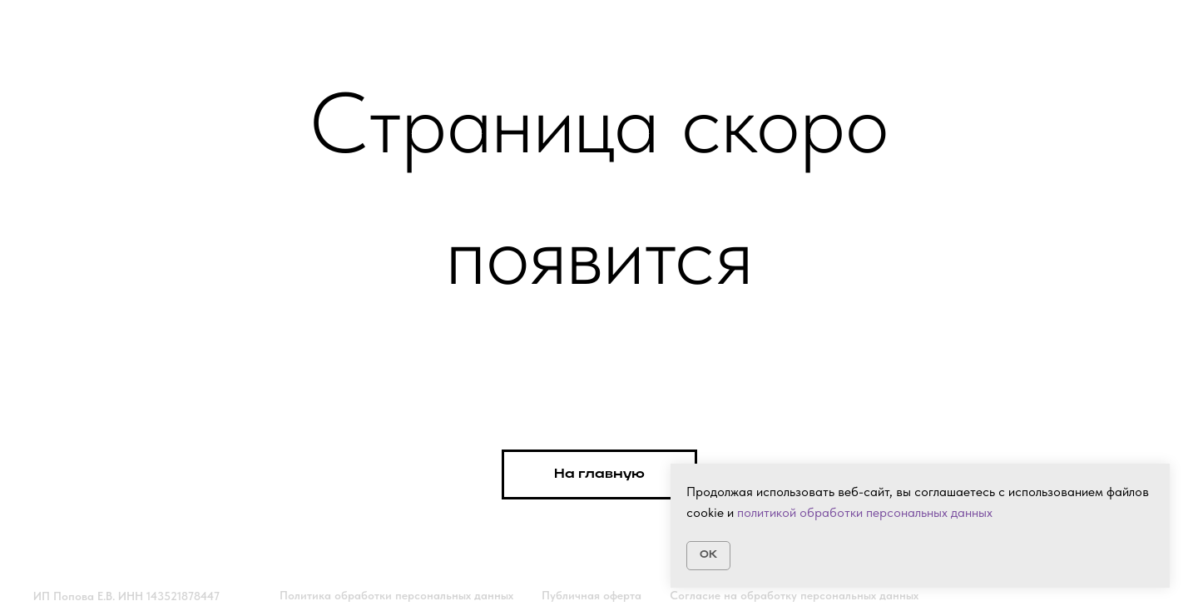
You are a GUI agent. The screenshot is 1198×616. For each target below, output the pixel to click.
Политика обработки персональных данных (396, 595)
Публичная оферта (591, 595)
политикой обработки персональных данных (865, 512)
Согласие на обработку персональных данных (794, 595)
